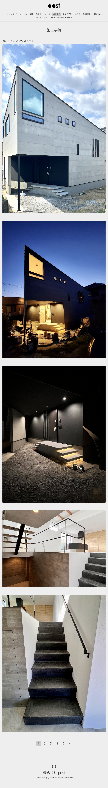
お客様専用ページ (64, 17)
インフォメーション (13, 14)
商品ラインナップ (43, 14)
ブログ (77, 14)
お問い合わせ (97, 14)
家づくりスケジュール (45, 17)
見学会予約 (67, 14)
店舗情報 (86, 14)
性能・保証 (28, 14)
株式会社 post (54, 772)
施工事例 (56, 14)
